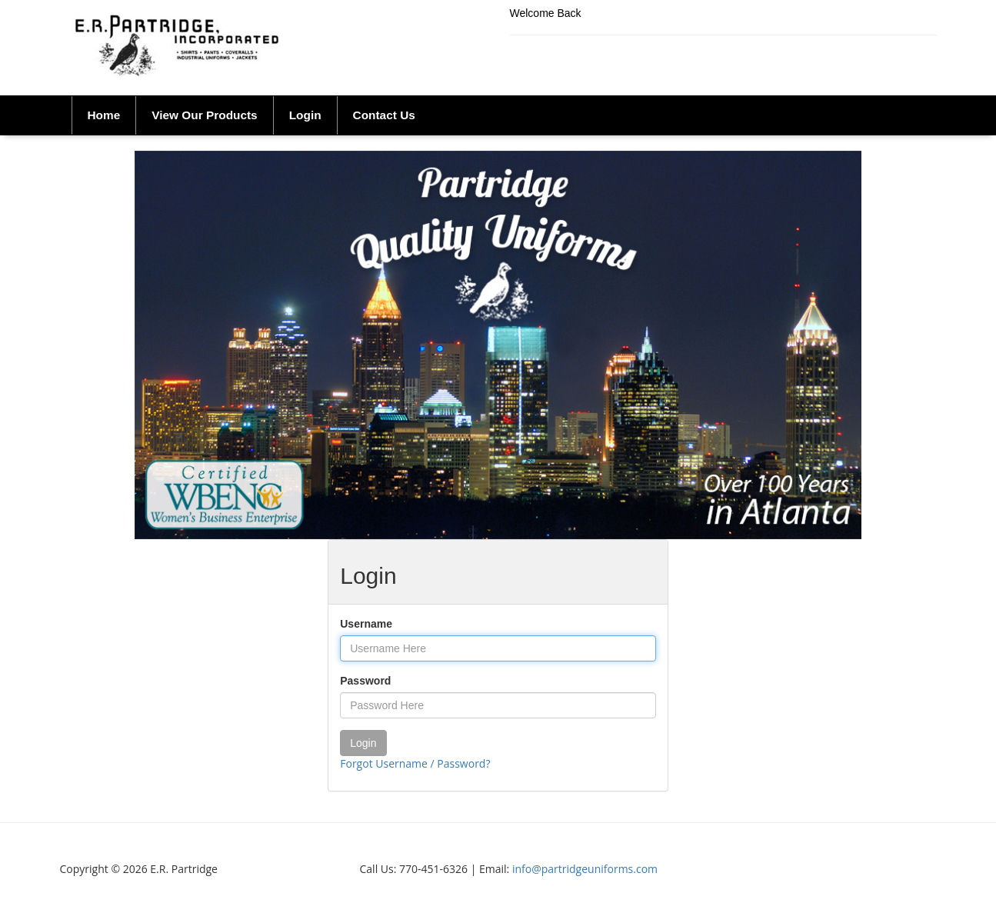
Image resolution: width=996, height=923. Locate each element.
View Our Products (204, 115)
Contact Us (384, 115)
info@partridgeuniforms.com (585, 868)
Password (365, 681)
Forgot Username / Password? (415, 763)
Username (366, 624)
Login (305, 115)
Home (104, 115)
